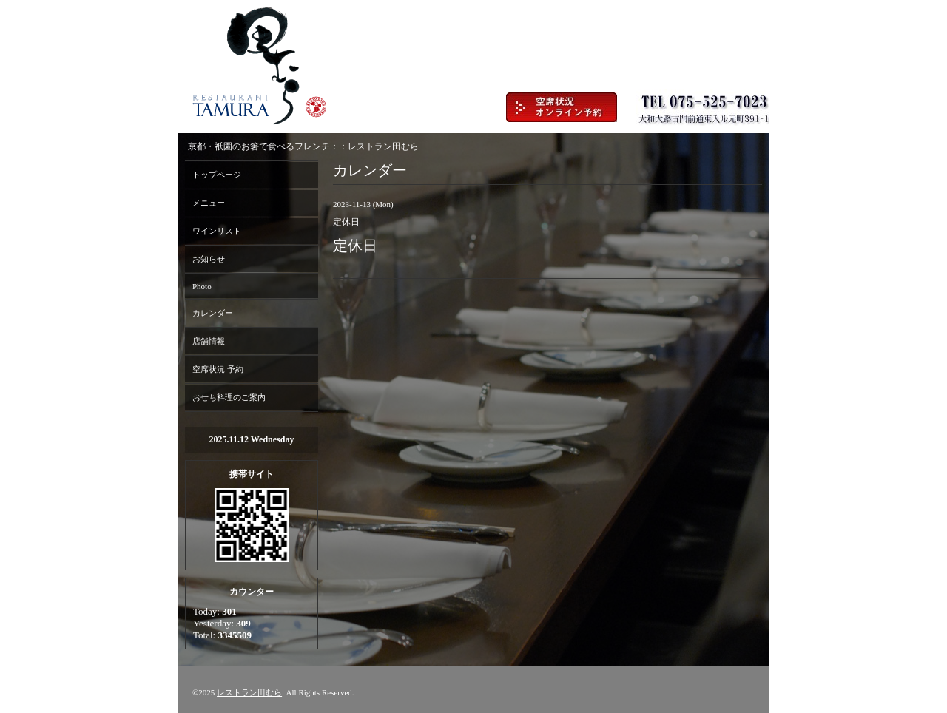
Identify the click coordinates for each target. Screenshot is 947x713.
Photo (202, 286)
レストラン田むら (249, 692)
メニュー (208, 202)
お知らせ (208, 258)
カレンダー (212, 312)
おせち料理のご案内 (229, 397)
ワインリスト (216, 230)
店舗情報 (208, 341)
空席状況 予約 (217, 369)
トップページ (216, 174)
